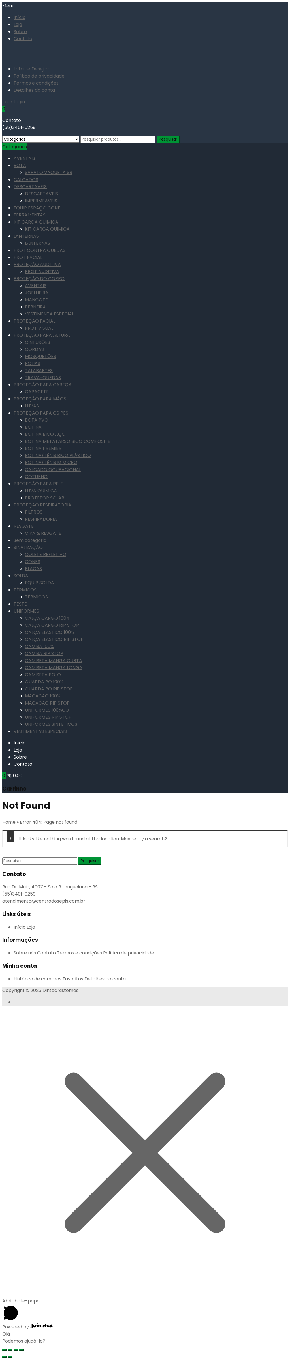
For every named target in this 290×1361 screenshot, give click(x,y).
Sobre (20, 31)
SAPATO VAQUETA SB (48, 172)
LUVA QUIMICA (41, 491)
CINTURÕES (37, 342)
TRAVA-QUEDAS (43, 377)
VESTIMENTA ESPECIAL (49, 314)
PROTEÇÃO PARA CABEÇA (43, 384)
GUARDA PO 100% (44, 682)
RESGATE (24, 526)
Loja (18, 24)
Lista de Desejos (31, 69)
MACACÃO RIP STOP (47, 703)
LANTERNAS (26, 236)
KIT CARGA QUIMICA (36, 222)
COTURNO (36, 476)
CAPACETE (37, 391)
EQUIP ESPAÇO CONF (37, 208)
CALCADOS (26, 179)
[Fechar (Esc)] (4, 1350)
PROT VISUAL (39, 328)
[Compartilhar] (10, 1350)
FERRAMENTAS (30, 215)
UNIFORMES (26, 611)
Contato (23, 38)
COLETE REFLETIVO (45, 554)
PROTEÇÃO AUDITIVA (37, 264)
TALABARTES (39, 370)
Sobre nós (25, 953)
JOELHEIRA (36, 292)
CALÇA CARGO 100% (47, 618)
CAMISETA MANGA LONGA (53, 667)
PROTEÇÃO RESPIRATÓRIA (42, 505)
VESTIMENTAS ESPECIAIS (40, 731)
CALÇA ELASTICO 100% (49, 632)
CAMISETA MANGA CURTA (53, 660)
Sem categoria (30, 540)
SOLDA (21, 575)
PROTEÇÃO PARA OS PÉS (41, 413)
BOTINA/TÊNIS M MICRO (51, 462)
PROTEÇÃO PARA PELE (38, 483)
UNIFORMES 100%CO (47, 710)
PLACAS (33, 568)
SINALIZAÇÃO (28, 547)
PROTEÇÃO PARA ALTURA (42, 335)
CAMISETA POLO (43, 674)
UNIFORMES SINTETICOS (51, 724)
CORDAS (34, 349)
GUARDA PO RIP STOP (49, 689)
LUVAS (32, 406)
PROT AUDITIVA (42, 271)
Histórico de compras (37, 979)
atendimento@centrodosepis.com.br (43, 901)
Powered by (27, 1327)
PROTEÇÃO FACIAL (34, 321)
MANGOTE (36, 300)
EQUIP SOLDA (39, 582)
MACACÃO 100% (42, 696)
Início (19, 17)
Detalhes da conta (34, 90)
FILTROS (33, 512)
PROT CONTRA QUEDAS (39, 250)
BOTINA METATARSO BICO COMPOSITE (67, 441)
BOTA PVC (36, 420)
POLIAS (32, 363)
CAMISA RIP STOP (44, 653)
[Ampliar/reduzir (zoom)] (21, 1350)
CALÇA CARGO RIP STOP (52, 625)
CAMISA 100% (39, 646)
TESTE (20, 604)
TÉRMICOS (25, 590)
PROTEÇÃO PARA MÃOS (40, 399)
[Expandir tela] (16, 1350)
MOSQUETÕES (40, 356)
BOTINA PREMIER (43, 448)
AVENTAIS (24, 158)
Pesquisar (168, 139)
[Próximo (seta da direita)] (10, 1357)
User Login (13, 101)
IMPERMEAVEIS (41, 201)
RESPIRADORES (41, 519)
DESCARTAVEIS (30, 186)
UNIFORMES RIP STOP (48, 717)
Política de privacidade (39, 76)
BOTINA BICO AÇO (45, 434)
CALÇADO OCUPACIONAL (53, 469)
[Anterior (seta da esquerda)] (4, 1357)
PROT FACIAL (28, 257)
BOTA (20, 165)
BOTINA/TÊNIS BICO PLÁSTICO (58, 455)
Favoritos (73, 979)
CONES (32, 561)
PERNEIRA (35, 307)
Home (9, 822)
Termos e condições (36, 83)
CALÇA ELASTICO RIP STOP (54, 639)
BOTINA (33, 427)
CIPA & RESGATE (43, 533)
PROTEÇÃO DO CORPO (39, 278)
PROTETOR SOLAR (44, 498)
